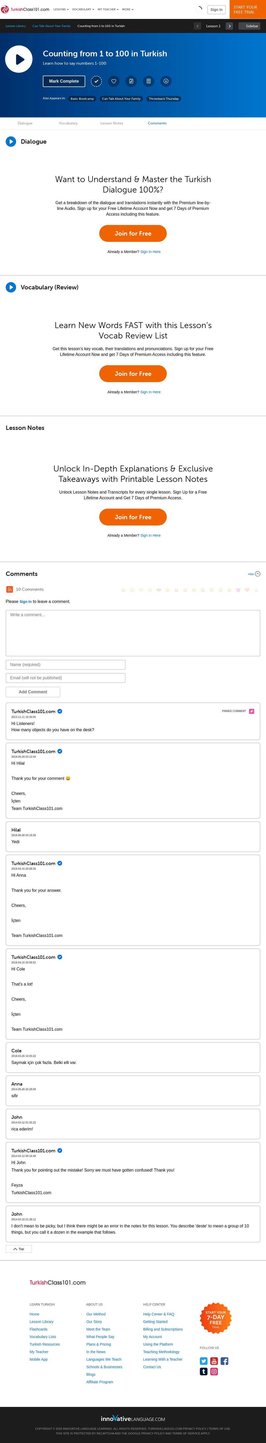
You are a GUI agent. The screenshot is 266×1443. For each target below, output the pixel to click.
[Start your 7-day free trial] (216, 1318)
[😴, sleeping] (220, 590)
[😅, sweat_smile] (185, 590)
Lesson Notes (112, 123)
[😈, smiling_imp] (238, 590)
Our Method (95, 1314)
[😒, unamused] (149, 590)
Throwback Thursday (164, 99)
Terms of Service (186, 1433)
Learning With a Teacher (163, 1359)
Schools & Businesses (104, 1367)
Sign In (216, 10)
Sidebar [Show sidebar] (252, 26)
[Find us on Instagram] (214, 1371)
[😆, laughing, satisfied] (176, 590)
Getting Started (155, 1322)
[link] (229, 26)
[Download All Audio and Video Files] (166, 81)
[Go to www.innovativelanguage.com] (133, 1417)
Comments (157, 123)
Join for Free (133, 233)
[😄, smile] (123, 590)
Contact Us (152, 1367)
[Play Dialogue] (11, 141)
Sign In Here (150, 252)
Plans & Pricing (98, 1344)
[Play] (11, 287)
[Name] (65, 665)
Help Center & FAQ (158, 1314)
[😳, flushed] (132, 590)
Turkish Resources (45, 1344)
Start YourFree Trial (248, 10)
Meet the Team (98, 1329)
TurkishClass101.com (165, 1428)
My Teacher (107, 9)
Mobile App (39, 1359)
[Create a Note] (131, 81)
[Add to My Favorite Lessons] (113, 81)
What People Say (100, 1337)
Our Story (94, 1322)
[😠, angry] (167, 590)
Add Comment (33, 692)
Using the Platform (158, 1344)
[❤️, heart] (247, 590)
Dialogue (25, 123)
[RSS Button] (10, 589)
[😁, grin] (141, 590)
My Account (152, 1337)
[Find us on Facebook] (225, 1361)
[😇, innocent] (211, 590)
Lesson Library (16, 26)
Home (34, 1314)
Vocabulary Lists (43, 1337)
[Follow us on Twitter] (204, 1361)
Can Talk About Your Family (51, 26)
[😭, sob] (202, 590)
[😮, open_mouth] (229, 590)
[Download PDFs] (148, 81)
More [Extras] (126, 9)
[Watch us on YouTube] (214, 1361)
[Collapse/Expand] (133, 574)
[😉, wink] (194, 590)
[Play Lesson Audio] (18, 59)
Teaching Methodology (161, 1352)
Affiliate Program (99, 1382)
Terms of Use (219, 1428)
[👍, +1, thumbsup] (255, 590)
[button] (199, 9)
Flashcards (38, 1329)
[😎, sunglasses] (158, 590)
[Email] (65, 678)
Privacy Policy (194, 1428)
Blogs (90, 1374)
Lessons (60, 9)
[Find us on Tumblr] (204, 1371)
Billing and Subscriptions (163, 1329)
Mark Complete (64, 81)
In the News (95, 1352)
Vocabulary (81, 9)
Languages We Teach (103, 1359)
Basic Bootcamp (82, 99)
